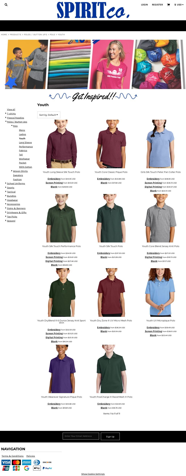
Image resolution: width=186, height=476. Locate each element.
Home (4, 34)
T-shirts (11, 113)
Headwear (12, 200)
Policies (30, 456)
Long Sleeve (25, 142)
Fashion (17, 179)
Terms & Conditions (13, 456)
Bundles (11, 196)
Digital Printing (153, 186)
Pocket (22, 162)
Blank (54, 186)
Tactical (11, 191)
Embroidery (54, 178)
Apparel (11, 220)
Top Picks (12, 216)
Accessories (13, 204)
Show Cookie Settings (93, 474)
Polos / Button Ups (35, 34)
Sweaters (18, 175)
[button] (6, 4)
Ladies (22, 134)
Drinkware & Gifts (16, 212)
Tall (21, 154)
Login (144, 4)
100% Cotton (25, 167)
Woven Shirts (20, 171)
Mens (22, 130)
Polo (52, 34)
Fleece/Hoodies (15, 117)
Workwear (24, 158)
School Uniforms (16, 183)
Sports (10, 187)
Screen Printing (54, 182)
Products (15, 34)
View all (11, 109)
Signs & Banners (16, 208)
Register (157, 4)
